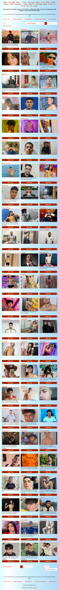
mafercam (4, 51)
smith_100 (42, 497)
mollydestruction (43, 118)
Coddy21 (23, 252)
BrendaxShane (5, 229)
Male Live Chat (52, 19)
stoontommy (5, 185)
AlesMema (23, 274)
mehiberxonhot (6, 452)
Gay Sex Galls (6, 19)
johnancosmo (5, 408)
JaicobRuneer (24, 408)
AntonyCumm (24, 297)
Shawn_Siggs (24, 51)
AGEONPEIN (42, 163)
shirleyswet (24, 341)
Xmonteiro (42, 274)
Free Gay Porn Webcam (40, 19)
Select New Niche (7, 26)
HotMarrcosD (42, 140)
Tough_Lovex (42, 408)
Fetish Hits (35, 587)
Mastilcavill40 (42, 520)
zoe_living (4, 520)
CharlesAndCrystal (44, 319)
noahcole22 (24, 29)
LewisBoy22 (42, 542)
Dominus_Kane (6, 542)
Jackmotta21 (42, 74)
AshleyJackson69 (44, 252)
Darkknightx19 (24, 208)
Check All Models (31, 23)
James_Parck (42, 363)
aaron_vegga (24, 163)
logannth (23, 363)
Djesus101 (4, 363)
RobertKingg (5, 497)
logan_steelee (24, 520)
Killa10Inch (23, 185)
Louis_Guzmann (25, 74)
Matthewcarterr (6, 252)
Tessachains (5, 96)
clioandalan (42, 341)
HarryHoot (23, 386)
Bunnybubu (5, 140)
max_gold (23, 497)
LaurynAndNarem (6, 297)
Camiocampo (42, 386)
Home (4, 23)
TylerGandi (23, 542)
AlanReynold (24, 319)
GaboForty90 (5, 118)
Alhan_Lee (23, 229)
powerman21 (42, 452)
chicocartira (5, 475)
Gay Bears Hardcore (17, 19)
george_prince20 (6, 163)
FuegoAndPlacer (6, 208)
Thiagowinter (24, 475)
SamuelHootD (24, 140)
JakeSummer (42, 29)
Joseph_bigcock (43, 96)
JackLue (4, 29)
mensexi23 (4, 341)
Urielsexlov (23, 96)
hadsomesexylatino (44, 185)
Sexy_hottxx (42, 208)
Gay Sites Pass (28, 19)
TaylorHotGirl (42, 297)
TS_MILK (23, 452)
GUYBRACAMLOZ (44, 430)
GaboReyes (42, 475)
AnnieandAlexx (43, 51)
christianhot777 (6, 430)
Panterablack (24, 430)
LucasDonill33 (24, 118)
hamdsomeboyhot (6, 274)
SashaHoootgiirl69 (44, 229)
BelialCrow (4, 74)
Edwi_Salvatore (6, 319)
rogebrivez (4, 386)
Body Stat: (10, 48)
